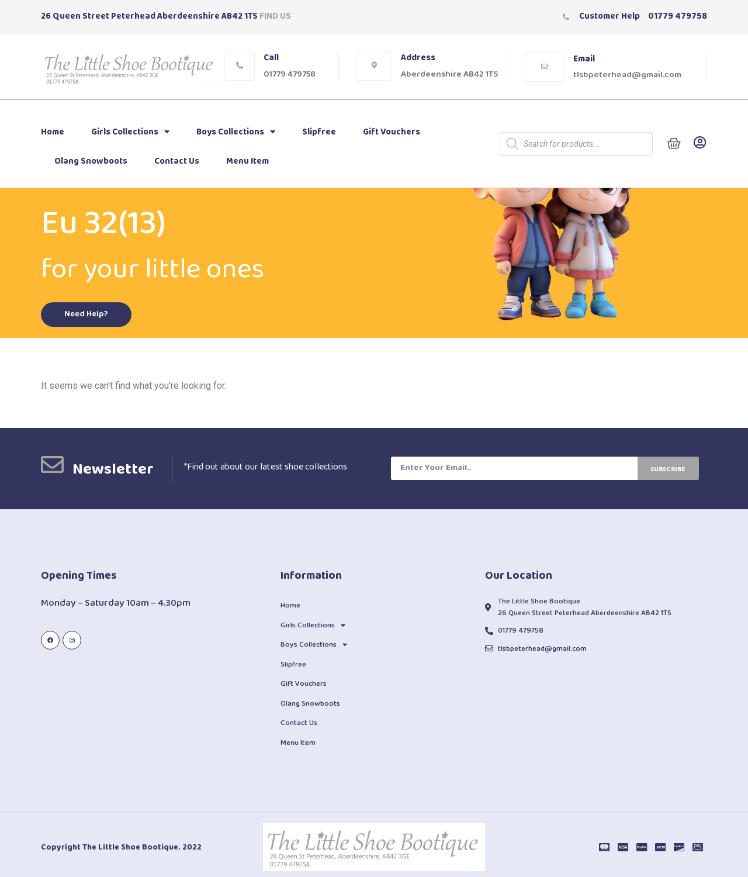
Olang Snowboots (90, 161)
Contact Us (176, 161)
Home (52, 132)
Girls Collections (130, 132)
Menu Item (247, 161)
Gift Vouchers (391, 132)
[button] (87, 314)
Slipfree (319, 132)
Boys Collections (235, 132)
